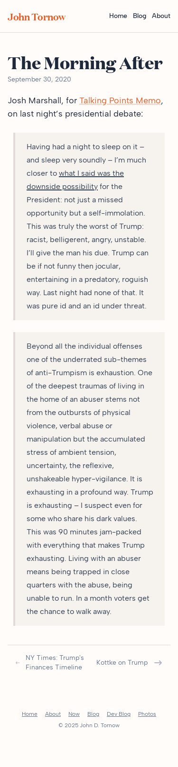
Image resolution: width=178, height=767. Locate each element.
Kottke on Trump (129, 663)
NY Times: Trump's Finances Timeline (49, 662)
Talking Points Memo (120, 100)
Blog (139, 16)
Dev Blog (119, 714)
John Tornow (37, 16)
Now (74, 714)
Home (118, 16)
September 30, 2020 (39, 79)
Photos (147, 714)
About (161, 16)
